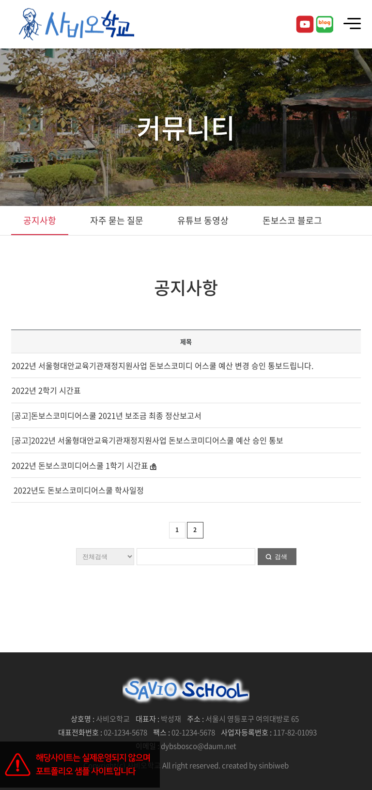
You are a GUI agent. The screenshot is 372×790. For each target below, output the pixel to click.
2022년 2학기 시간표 (46, 390)
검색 (281, 556)
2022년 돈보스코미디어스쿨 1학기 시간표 (81, 465)
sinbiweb (274, 765)
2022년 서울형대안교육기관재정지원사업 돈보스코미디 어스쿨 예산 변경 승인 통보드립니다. (162, 365)
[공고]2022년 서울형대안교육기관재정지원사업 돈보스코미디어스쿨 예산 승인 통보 (147, 440)
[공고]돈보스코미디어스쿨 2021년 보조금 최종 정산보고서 (107, 415)
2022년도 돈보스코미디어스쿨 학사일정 (78, 490)
